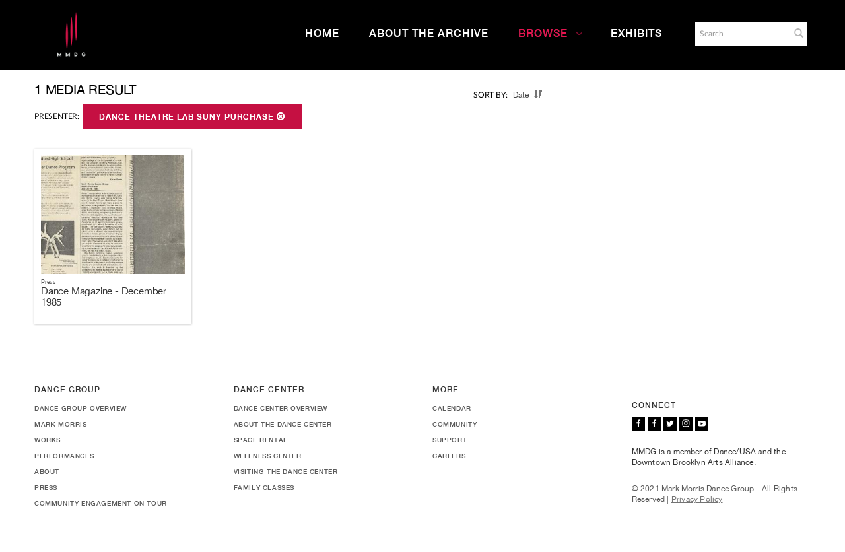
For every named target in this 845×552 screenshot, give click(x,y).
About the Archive (429, 33)
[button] (798, 33)
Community (454, 424)
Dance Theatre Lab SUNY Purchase (192, 116)
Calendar (451, 408)
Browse (550, 33)
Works (47, 440)
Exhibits (636, 33)
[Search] (741, 33)
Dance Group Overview (80, 408)
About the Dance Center (283, 424)
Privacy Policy (697, 499)
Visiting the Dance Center (286, 471)
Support (449, 440)
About (46, 471)
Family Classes (264, 487)
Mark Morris (60, 424)
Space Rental (261, 440)
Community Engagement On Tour (100, 503)
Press (45, 487)
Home (322, 33)
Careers (448, 456)
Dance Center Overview (281, 408)
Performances (64, 456)
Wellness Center (268, 456)
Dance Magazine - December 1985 (103, 296)
